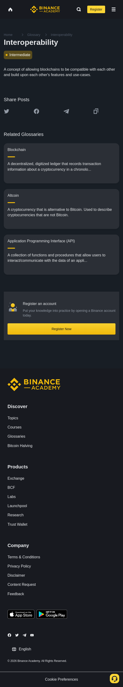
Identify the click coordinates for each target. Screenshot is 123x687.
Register (96, 9)
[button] (113, 9)
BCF (11, 488)
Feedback (16, 594)
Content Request (22, 585)
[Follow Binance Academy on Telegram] (24, 635)
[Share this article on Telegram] (66, 111)
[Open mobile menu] (113, 9)
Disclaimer (16, 575)
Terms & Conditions (24, 557)
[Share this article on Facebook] (36, 111)
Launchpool (17, 506)
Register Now (61, 329)
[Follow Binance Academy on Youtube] (32, 635)
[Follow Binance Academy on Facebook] (9, 635)
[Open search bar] (77, 9)
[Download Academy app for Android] (51, 615)
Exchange (16, 478)
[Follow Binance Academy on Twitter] (17, 635)
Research (16, 515)
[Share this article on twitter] (6, 111)
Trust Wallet (17, 524)
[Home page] (45, 9)
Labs (12, 497)
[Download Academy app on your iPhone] (21, 615)
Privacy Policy (19, 566)
